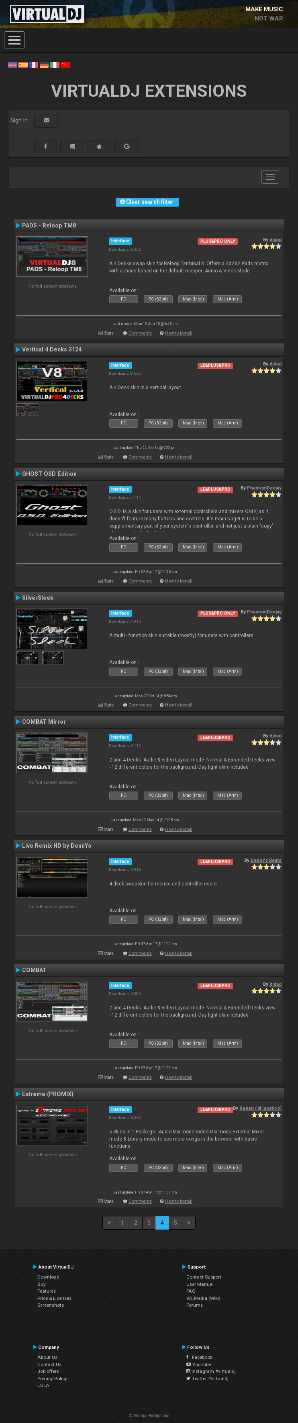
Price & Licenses (54, 1298)
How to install (178, 333)
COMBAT (34, 970)
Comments (140, 333)
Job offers (48, 1371)
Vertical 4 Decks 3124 (52, 349)
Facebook (199, 1357)
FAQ (191, 1291)
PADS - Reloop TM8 (49, 225)
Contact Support (203, 1277)
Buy (41, 1284)
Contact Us (49, 1364)
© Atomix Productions (149, 1415)
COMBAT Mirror (44, 722)
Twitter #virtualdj (207, 1378)
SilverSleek (37, 598)
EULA (43, 1385)
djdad (275, 239)
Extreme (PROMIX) (47, 1094)
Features (46, 1291)
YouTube (198, 1364)
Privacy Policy (52, 1378)
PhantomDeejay (264, 488)
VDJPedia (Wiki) (203, 1298)
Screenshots (50, 1305)
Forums (194, 1305)
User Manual (200, 1284)
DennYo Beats (266, 860)
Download (48, 1277)
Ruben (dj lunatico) (260, 1108)
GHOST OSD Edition (49, 474)
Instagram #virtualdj (211, 1371)
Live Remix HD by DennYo (57, 845)
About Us (47, 1357)
